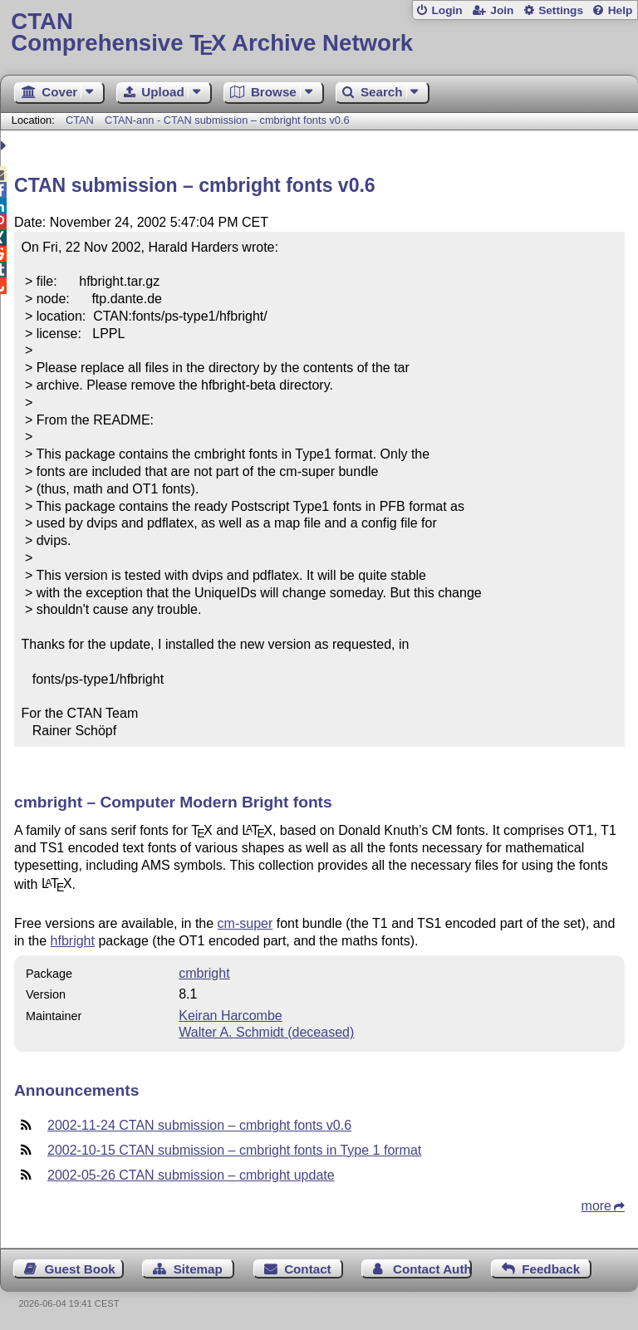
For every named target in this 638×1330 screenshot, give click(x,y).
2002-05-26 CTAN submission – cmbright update (191, 1175)
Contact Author (432, 1269)
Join (501, 10)
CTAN (80, 120)
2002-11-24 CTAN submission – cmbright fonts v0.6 (199, 1125)
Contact (307, 1269)
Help (620, 10)
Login (446, 10)
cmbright (204, 973)
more (596, 1206)
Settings (560, 10)
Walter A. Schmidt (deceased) (266, 1032)
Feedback (551, 1269)
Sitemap (198, 1269)
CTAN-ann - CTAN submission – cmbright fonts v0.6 (227, 120)
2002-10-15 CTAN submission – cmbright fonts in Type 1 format (234, 1150)
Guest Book (80, 1269)
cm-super (245, 923)
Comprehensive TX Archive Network (318, 33)
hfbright (73, 941)
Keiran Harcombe (230, 1016)
